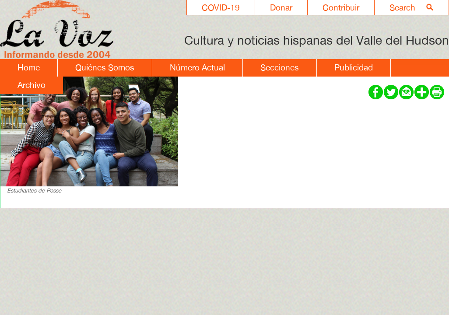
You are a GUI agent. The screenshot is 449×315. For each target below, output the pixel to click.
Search (402, 7)
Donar (281, 7)
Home (29, 67)
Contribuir (341, 7)
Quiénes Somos (104, 67)
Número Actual (197, 67)
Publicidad (353, 67)
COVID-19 (221, 7)
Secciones (279, 67)
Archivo (32, 85)
